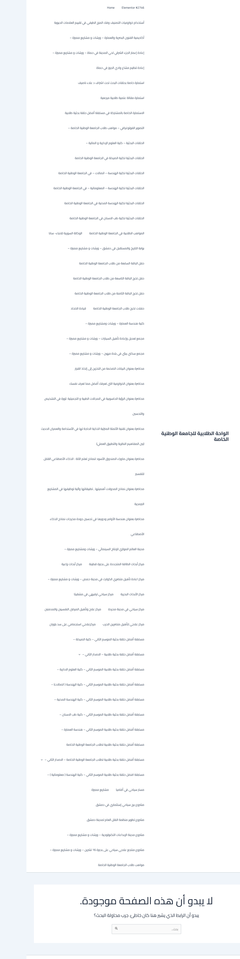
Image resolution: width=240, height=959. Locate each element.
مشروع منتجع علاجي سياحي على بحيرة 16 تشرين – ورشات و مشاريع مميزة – (70, 835)
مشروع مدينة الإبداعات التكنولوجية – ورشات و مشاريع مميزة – (79, 820)
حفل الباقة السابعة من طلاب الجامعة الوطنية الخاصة (85, 263)
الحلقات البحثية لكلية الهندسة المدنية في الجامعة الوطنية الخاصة (78, 203)
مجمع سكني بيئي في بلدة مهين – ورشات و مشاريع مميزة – (80, 353)
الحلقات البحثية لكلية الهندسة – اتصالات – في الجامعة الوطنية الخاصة (75, 173)
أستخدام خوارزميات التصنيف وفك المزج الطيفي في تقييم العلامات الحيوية (73, 22)
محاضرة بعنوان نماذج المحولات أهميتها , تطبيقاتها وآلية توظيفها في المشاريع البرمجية (69, 496)
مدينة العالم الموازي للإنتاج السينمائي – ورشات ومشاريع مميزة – (78, 549)
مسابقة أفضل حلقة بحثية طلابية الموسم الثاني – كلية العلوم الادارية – (74, 669)
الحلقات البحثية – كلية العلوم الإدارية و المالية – (88, 143)
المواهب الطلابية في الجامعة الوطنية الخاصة (90, 233)
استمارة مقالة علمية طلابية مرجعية (96, 98)
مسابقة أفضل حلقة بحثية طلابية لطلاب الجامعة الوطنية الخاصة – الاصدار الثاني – (66, 759)
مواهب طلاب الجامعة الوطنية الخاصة (95, 850)
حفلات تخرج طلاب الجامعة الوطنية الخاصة (92, 308)
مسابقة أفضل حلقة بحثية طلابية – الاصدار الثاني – (85, 654)
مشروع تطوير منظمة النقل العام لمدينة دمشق (89, 804)
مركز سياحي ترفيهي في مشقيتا (68, 594)
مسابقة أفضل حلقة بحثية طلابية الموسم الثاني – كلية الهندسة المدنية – (73, 699)
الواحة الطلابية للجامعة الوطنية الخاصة (168, 428)
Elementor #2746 (106, 7)
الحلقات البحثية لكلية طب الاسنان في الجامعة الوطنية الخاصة (80, 218)
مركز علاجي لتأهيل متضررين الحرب (97, 624)
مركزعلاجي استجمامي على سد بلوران (47, 624)
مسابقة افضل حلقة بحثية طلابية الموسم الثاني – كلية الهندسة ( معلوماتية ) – (69, 774)
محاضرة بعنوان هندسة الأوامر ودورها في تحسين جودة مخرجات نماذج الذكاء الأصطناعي (70, 526)
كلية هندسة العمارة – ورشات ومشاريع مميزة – (88, 323)
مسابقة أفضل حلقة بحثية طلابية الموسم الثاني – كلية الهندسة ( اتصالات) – (71, 684)
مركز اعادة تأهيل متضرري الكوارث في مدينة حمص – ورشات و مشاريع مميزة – (69, 579)
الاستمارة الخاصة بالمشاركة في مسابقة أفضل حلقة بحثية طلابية (78, 113)
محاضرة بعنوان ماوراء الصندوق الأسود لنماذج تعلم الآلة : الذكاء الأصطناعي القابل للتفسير (67, 466)
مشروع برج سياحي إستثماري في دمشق (36, 789)
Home (85, 7)
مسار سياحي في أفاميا (103, 789)
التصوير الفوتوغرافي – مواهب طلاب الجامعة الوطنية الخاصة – (80, 128)
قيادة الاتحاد (53, 308)
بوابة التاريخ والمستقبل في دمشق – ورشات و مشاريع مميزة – (79, 248)
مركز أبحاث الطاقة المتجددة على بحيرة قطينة (90, 564)
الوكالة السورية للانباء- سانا (40, 233)
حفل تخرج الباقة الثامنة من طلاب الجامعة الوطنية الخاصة (83, 293)
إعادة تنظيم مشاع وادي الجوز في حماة (94, 68)
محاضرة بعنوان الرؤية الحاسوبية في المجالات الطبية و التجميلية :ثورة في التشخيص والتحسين (68, 406)
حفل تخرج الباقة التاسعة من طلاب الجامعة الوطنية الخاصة (82, 278)
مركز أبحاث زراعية (46, 564)
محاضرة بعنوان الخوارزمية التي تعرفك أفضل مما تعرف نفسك (80, 383)
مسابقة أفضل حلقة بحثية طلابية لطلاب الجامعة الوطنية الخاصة (79, 744)
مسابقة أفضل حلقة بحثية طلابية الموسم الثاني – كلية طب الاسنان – (75, 714)
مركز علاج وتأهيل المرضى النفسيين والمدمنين (47, 609)
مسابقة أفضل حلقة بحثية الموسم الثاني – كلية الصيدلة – (82, 639)
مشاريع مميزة (74, 789)
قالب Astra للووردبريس (76, 949)
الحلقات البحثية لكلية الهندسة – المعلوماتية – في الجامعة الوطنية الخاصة (72, 188)
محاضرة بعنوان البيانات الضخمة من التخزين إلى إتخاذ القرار (83, 368)
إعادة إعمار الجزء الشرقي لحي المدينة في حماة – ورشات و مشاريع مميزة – (72, 52)
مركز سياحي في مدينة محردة (100, 609)
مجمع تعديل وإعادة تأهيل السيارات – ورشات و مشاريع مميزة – (79, 338)
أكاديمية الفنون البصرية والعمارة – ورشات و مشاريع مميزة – (80, 37)
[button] (54, 654)
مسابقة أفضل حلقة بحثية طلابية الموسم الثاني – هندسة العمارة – (76, 729)
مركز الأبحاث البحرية (106, 594)
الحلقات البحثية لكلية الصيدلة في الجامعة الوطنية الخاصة (83, 158)
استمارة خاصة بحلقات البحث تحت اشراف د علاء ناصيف (85, 83)
